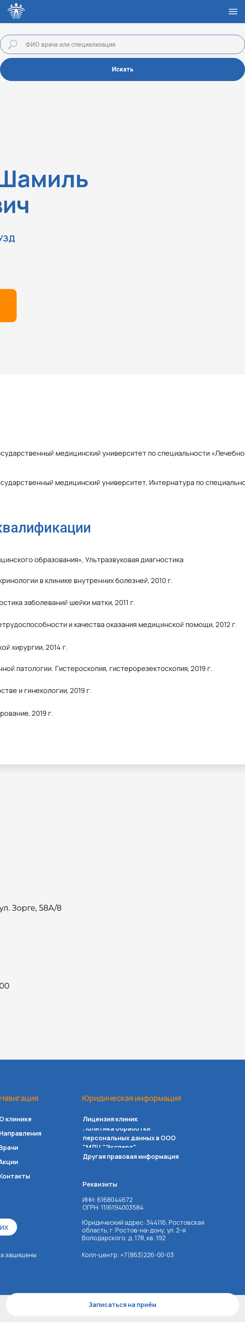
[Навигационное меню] (233, 11)
